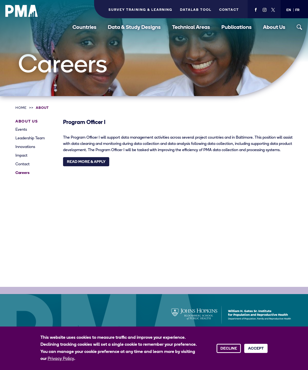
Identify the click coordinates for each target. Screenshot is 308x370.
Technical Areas (191, 27)
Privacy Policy (61, 359)
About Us (274, 27)
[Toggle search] (299, 27)
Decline (228, 349)
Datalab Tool (196, 10)
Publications (236, 27)
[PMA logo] (21, 11)
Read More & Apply (86, 162)
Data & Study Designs (134, 27)
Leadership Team (30, 138)
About (42, 108)
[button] (288, 10)
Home (21, 108)
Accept (256, 349)
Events (21, 130)
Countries (84, 27)
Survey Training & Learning (140, 10)
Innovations (25, 147)
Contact (229, 10)
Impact (21, 156)
